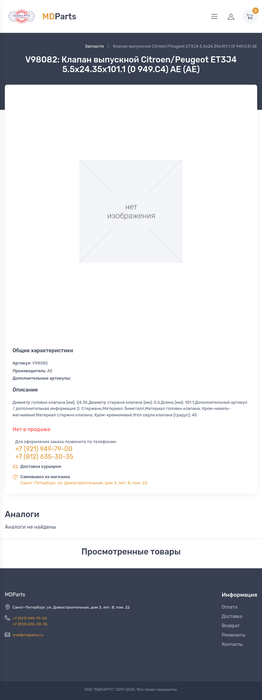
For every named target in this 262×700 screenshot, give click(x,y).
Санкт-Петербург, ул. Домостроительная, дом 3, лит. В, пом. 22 (83, 482)
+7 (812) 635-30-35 (44, 456)
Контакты (232, 644)
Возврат (231, 626)
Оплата (229, 607)
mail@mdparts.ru (28, 635)
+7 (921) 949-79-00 (44, 449)
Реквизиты (234, 635)
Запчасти (94, 46)
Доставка (232, 616)
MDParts (15, 594)
